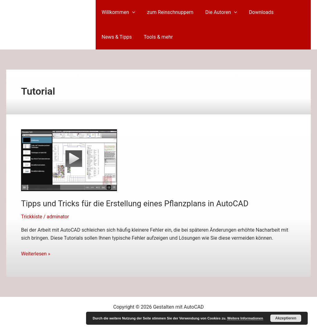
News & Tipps (116, 37)
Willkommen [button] (117, 12)
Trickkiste (31, 217)
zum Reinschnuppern (167, 12)
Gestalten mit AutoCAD (47, 24)
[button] (131, 12)
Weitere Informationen (245, 318)
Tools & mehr (155, 37)
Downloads (254, 12)
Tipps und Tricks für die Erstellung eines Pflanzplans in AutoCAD (135, 203)
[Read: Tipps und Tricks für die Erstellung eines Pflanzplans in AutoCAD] (69, 160)
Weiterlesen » (35, 254)
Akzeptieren (285, 318)
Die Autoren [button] (216, 12)
